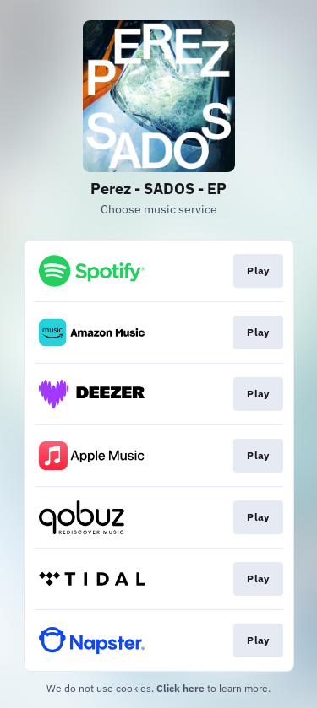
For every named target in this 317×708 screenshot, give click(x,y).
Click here (180, 688)
